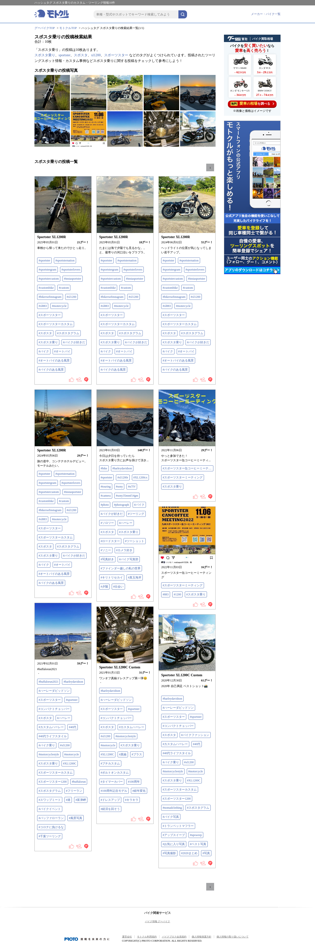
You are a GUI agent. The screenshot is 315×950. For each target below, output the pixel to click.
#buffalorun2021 (48, 681)
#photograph (121, 504)
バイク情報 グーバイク (157, 921)
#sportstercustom (49, 278)
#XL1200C (69, 763)
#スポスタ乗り (48, 342)
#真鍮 (122, 754)
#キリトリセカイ (112, 577)
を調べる (252, 103)
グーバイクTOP (44, 28)
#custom (64, 287)
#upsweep (196, 835)
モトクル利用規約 (147, 936)
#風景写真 (75, 818)
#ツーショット (134, 541)
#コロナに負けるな (51, 827)
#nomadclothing (172, 807)
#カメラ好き (124, 550)
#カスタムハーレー (51, 727)
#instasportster (72, 278)
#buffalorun (79, 781)
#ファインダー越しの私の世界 (121, 568)
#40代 (72, 727)
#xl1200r (122, 477)
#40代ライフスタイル (53, 736)
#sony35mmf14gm (127, 495)
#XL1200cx (140, 477)
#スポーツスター (50, 315)
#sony (119, 486)
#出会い (118, 586)
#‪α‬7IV (132, 486)
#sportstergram (47, 269)
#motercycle (59, 306)
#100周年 (134, 781)
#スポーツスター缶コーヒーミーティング (188, 468)
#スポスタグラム (68, 333)
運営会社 (127, 936)
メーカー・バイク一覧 (266, 14)
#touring (106, 486)
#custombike (46, 287)
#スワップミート (50, 800)
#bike (104, 468)
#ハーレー (125, 523)
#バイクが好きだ (74, 342)
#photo (105, 504)
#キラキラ (131, 800)
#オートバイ (62, 351)
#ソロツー (107, 523)
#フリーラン (74, 790)
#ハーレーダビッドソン (54, 690)
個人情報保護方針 (201, 936)
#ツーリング (136, 514)
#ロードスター (110, 541)
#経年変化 (139, 790)
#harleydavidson (122, 468)
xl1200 (96, 55)
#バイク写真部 (128, 559)
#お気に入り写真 (174, 844)
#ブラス (137, 754)
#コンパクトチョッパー (54, 709)
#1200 (177, 594)
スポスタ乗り (44, 55)
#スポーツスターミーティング (183, 477)
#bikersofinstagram (50, 297)
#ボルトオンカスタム (115, 772)
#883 (166, 594)
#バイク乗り (47, 745)
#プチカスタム (110, 763)
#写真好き (107, 559)
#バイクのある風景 (51, 369)
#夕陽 (104, 586)
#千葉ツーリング (50, 836)
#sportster (44, 260)
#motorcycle (71, 754)
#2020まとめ (189, 853)
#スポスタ (45, 333)
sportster (64, 55)
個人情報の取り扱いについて (233, 936)
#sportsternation (64, 260)
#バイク (44, 351)
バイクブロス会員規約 (174, 936)
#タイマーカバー (112, 781)
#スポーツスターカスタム (56, 324)
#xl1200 (71, 297)
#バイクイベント (50, 809)
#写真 (206, 853)
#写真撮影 (169, 853)
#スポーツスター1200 (53, 781)
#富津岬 (81, 800)
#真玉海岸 (134, 577)
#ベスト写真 (198, 844)
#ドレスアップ (110, 800)
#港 (68, 800)
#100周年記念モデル (114, 790)
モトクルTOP (68, 28)
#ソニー (106, 550)
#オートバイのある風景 (54, 360)
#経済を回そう (110, 809)
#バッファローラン (51, 818)
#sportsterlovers (71, 269)
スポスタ (81, 55)
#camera (106, 495)
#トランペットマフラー (178, 826)
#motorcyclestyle (49, 754)
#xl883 (43, 306)
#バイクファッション (195, 735)
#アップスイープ (174, 835)
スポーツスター (116, 55)
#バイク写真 (171, 817)
